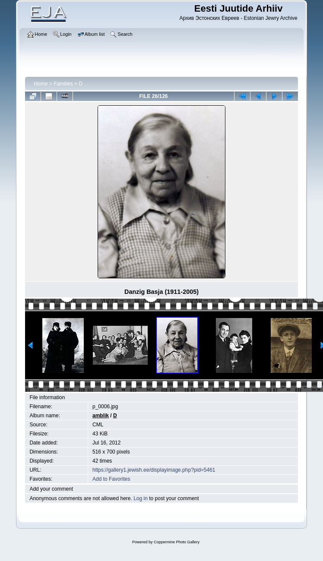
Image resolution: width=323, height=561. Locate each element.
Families (63, 84)
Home (41, 84)
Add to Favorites (111, 479)
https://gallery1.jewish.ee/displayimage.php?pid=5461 (153, 470)
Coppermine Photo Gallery (177, 542)
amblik (100, 416)
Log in (140, 498)
